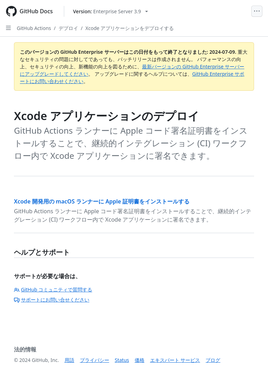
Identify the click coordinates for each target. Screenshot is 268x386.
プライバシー (94, 360)
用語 (69, 360)
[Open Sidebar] (8, 28)
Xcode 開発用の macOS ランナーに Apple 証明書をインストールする (101, 201)
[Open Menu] (256, 11)
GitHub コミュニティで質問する (53, 289)
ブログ (213, 360)
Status (122, 360)
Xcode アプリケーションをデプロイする (129, 28)
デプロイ (68, 28)
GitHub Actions (34, 28)
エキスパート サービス (175, 360)
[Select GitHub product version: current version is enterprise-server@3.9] (110, 11)
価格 (139, 360)
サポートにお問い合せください (51, 299)
